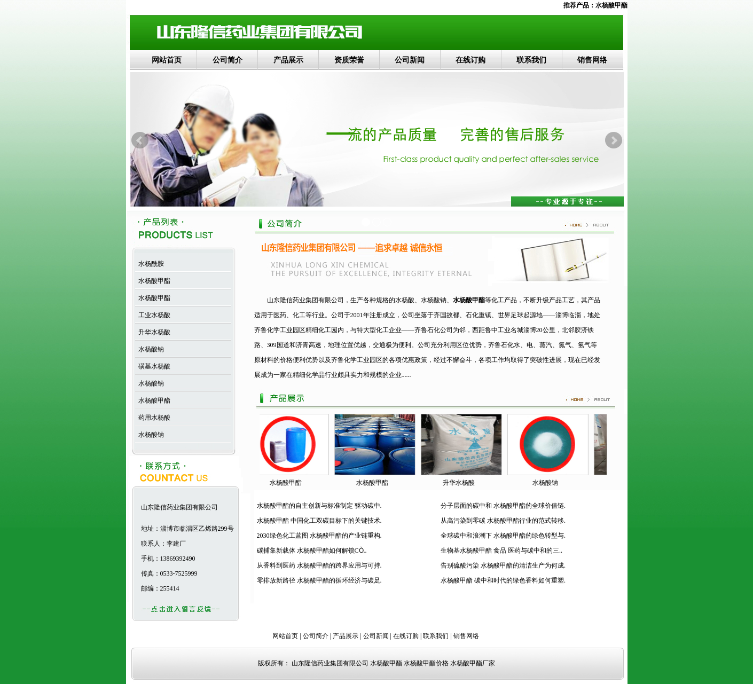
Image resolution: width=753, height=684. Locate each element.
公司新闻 (410, 60)
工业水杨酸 (152, 315)
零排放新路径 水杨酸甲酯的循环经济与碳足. (319, 580)
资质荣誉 (349, 60)
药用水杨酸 (152, 417)
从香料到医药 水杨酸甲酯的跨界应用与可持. (319, 565)
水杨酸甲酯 (611, 5)
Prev (139, 140)
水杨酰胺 (149, 264)
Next (613, 140)
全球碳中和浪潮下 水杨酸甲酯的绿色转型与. (503, 535)
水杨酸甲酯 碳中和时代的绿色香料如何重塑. (503, 580)
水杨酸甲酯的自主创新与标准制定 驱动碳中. (319, 505)
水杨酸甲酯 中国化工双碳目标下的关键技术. (319, 520)
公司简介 (227, 60)
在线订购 (470, 60)
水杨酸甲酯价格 (426, 663)
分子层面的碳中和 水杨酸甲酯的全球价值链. (503, 505)
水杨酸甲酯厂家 (472, 663)
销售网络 (592, 60)
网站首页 (167, 60)
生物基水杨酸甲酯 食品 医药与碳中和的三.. (501, 550)
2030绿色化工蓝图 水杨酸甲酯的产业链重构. (319, 535)
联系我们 (531, 60)
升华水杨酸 (152, 332)
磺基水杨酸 (152, 366)
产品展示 (288, 60)
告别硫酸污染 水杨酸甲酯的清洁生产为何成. (503, 565)
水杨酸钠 (149, 349)
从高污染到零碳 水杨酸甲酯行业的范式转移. (503, 520)
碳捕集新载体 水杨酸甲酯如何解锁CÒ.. (312, 550)
